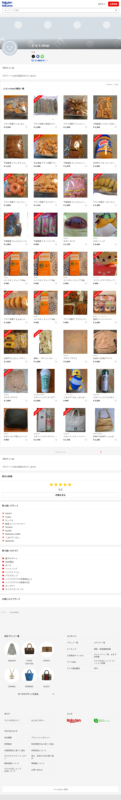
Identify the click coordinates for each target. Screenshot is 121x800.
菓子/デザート (11, 558)
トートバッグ (11, 568)
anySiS (95, 355)
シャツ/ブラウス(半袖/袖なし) (18, 579)
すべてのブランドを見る (28, 694)
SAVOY (65, 238)
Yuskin (6, 277)
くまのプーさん (68, 394)
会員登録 (113, 4)
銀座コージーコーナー (100, 316)
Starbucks (96, 394)
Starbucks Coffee (39, 394)
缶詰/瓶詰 (9, 562)
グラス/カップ (11, 575)
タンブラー (10, 586)
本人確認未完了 (38, 60)
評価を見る (61, 495)
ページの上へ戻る (60, 789)
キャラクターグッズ (14, 589)
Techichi (65, 355)
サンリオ (96, 277)
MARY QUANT (97, 434)
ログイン (101, 4)
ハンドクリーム (12, 572)
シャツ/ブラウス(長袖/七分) (17, 582)
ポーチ (8, 565)
